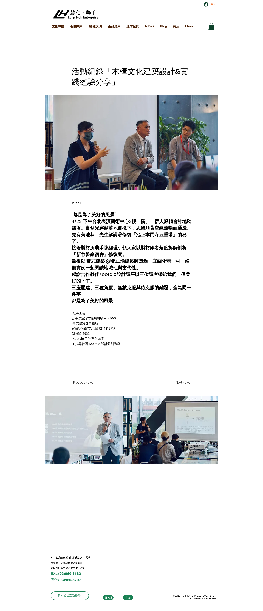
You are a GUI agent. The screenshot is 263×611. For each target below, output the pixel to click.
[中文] (128, 597)
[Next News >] (183, 382)
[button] (211, 26)
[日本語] (108, 597)
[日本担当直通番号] (70, 595)
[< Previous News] (83, 382)
